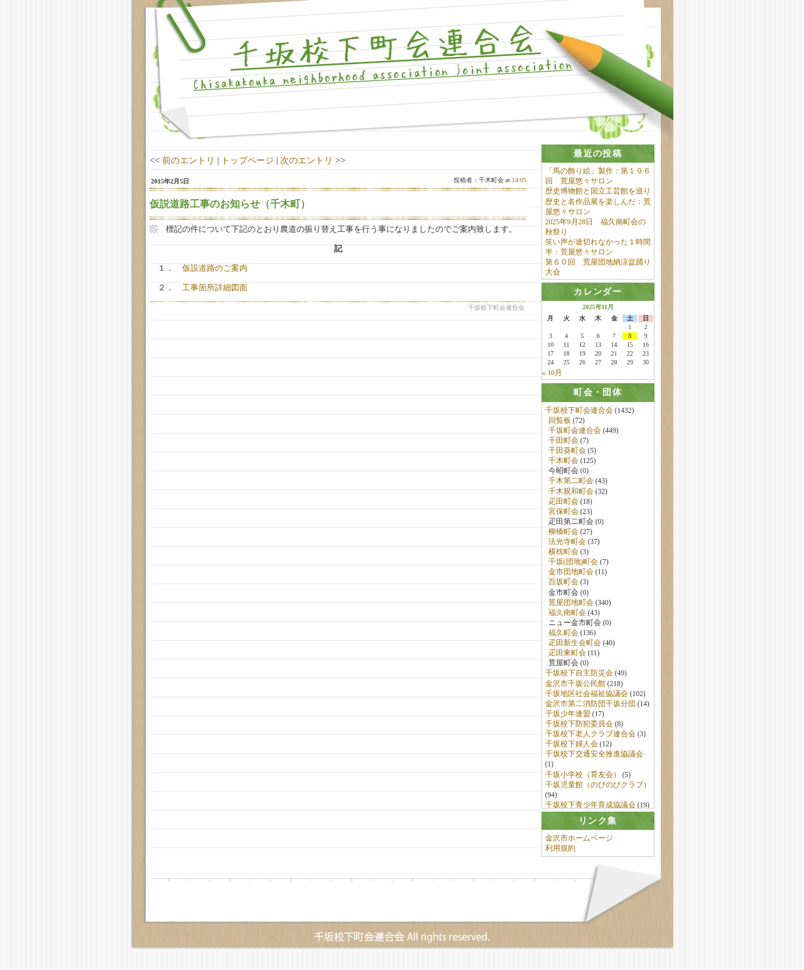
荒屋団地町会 (571, 605)
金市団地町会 (571, 575)
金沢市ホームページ (579, 846)
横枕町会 (563, 555)
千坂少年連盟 (567, 717)
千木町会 (563, 463)
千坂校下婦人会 (571, 747)
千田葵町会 (567, 453)
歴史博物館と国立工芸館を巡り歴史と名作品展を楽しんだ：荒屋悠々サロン (598, 201)
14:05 (519, 180)
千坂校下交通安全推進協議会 (594, 757)
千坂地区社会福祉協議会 (586, 696)
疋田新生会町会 (574, 646)
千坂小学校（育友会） (583, 777)
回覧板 (559, 423)
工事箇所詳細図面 (214, 287)
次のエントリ (306, 160)
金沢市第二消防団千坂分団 (590, 707)
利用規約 (560, 856)
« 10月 (552, 374)
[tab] (598, 153)
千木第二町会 (571, 484)
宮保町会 (563, 514)
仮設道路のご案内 (214, 268)
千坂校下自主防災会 (579, 676)
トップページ (247, 160)
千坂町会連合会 (574, 433)
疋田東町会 (567, 656)
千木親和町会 (571, 494)
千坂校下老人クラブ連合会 (590, 737)
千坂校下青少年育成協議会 (590, 808)
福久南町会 (567, 615)
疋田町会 (563, 504)
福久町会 (563, 636)
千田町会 (563, 443)
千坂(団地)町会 (573, 565)
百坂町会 (563, 585)
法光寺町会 (567, 544)
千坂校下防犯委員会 (579, 727)
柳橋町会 (563, 534)
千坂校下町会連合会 (579, 413)
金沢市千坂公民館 (575, 686)
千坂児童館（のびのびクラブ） (598, 787)
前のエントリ (188, 160)
